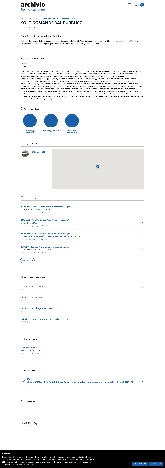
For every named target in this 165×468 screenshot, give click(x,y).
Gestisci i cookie (140, 464)
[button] (98, 166)
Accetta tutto (156, 464)
